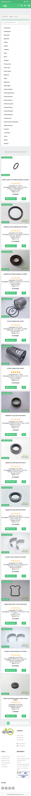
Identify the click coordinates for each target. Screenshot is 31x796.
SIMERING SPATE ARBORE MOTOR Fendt (16, 227)
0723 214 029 (20, 735)
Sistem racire (7, 118)
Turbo (5, 136)
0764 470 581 (20, 740)
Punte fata (7, 67)
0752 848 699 (20, 737)
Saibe (5, 78)
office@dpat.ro (21, 746)
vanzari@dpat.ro (21, 743)
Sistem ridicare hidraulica (11, 122)
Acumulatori (7, 31)
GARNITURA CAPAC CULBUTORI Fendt (15, 604)
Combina (6, 49)
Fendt (16, 16)
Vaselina (6, 143)
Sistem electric (8, 100)
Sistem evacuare (8, 104)
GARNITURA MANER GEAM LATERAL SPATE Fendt (15, 699)
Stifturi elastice (8, 125)
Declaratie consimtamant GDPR (22, 768)
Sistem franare (8, 107)
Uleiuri (6, 140)
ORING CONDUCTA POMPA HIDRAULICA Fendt (15, 180)
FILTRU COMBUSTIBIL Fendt (15, 321)
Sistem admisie (8, 89)
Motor (5, 57)
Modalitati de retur (5, 760)
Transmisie (7, 132)
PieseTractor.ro (20, 794)
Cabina (6, 42)
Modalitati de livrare (5, 756)
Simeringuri (7, 85)
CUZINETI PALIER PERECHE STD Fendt (15, 651)
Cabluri (6, 46)
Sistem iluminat (8, 114)
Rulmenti (6, 75)
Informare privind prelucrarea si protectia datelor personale (23, 760)
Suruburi (6, 129)
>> (27, 723)
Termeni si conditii (21, 756)
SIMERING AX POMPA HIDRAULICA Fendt (15, 274)
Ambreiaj (6, 38)
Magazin (11, 16)
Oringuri (6, 60)
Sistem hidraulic (8, 111)
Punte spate (7, 71)
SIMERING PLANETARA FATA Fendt (15, 462)
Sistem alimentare (9, 93)
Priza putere (7, 64)
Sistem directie (8, 96)
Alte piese (7, 35)
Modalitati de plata (5, 758)
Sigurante (7, 82)
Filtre (5, 53)
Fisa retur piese (4, 766)
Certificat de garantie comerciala (5, 763)
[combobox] (11, 22)
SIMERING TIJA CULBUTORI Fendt (15, 415)
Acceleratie (7, 28)
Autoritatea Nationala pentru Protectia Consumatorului (23, 765)
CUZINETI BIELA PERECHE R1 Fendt (15, 557)
